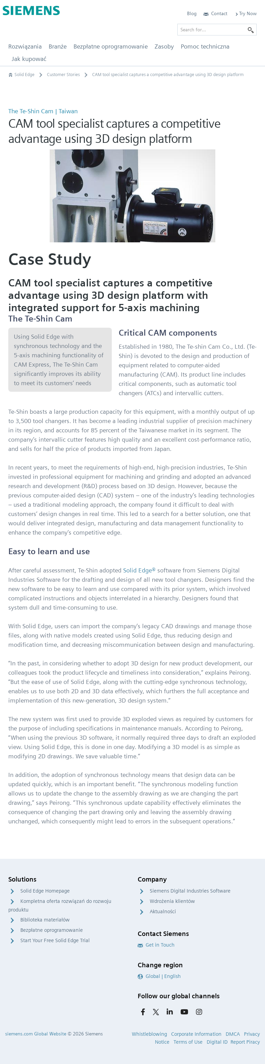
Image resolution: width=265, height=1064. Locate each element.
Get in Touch (156, 945)
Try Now (245, 13)
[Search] (250, 29)
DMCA (233, 1034)
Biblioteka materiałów (45, 920)
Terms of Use (188, 1042)
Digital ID (217, 1042)
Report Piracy (245, 1042)
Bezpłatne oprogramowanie (51, 930)
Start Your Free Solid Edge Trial (55, 940)
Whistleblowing (149, 1034)
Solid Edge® (139, 570)
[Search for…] (217, 29)
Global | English (159, 976)
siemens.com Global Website (35, 1033)
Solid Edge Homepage (45, 891)
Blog (192, 13)
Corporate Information (196, 1034)
